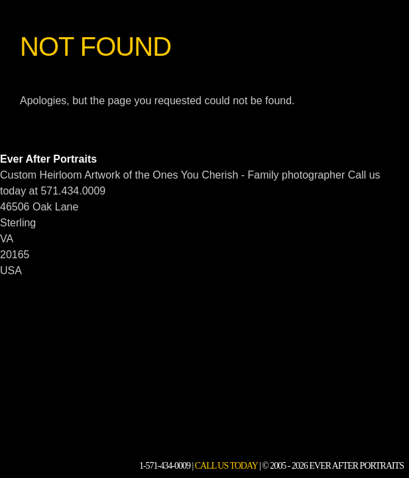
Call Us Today (226, 466)
